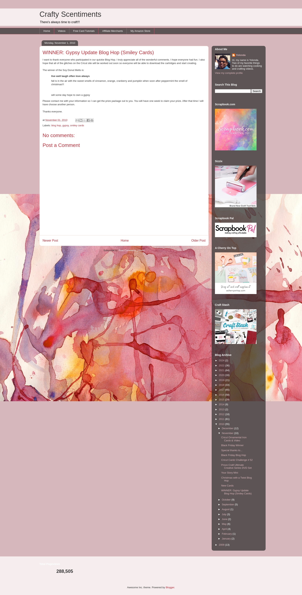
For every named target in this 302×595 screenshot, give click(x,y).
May (224, 524)
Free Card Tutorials (84, 30)
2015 (222, 399)
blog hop (56, 125)
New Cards (227, 485)
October (227, 499)
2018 (222, 384)
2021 (222, 370)
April (225, 529)
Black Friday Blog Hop (233, 455)
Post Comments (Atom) (132, 250)
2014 (222, 404)
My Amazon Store (140, 30)
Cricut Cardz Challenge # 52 (237, 459)
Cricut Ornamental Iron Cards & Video (234, 439)
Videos (61, 30)
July (224, 514)
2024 (222, 360)
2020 (222, 375)
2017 (222, 389)
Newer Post (50, 240)
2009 (222, 544)
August (226, 509)
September (228, 504)
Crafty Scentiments (70, 14)
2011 (222, 419)
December (228, 428)
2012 (222, 414)
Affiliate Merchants (112, 30)
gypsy (65, 125)
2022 (222, 365)
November (228, 433)
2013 (222, 409)
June (225, 519)
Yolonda (241, 55)
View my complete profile (229, 73)
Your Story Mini (229, 472)
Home (47, 30)
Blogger (170, 587)
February (227, 533)
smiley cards (77, 125)
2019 (222, 380)
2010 (222, 424)
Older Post (198, 240)
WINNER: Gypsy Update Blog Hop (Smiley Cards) (236, 492)
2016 (222, 394)
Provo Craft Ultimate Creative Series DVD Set (236, 466)
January (227, 538)
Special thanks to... (231, 450)
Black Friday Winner (232, 445)
